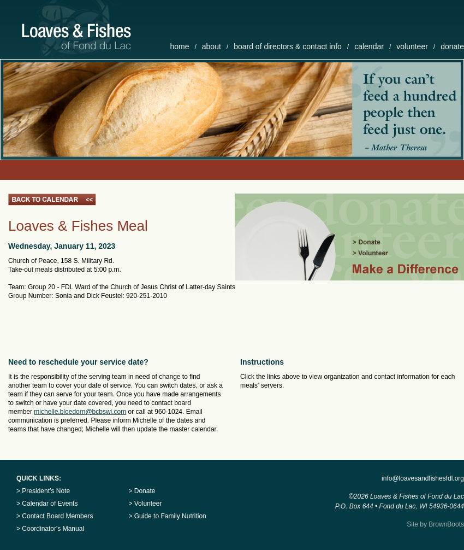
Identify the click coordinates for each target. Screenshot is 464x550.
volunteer (412, 46)
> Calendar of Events (47, 503)
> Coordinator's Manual (50, 529)
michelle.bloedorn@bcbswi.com (80, 412)
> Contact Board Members (54, 516)
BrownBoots (446, 524)
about (211, 46)
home (179, 46)
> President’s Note (43, 491)
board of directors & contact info (288, 46)
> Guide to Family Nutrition (167, 516)
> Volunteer (145, 503)
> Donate (141, 491)
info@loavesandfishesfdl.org (423, 478)
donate (452, 46)
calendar (369, 46)
